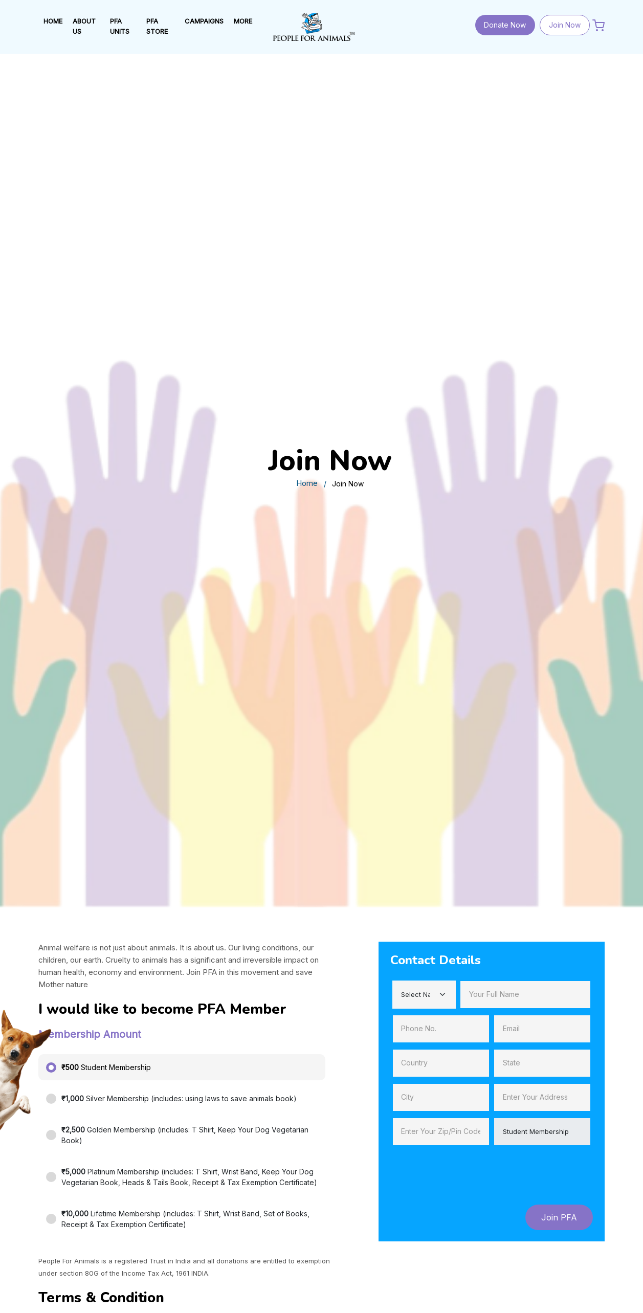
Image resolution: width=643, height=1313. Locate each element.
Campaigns (204, 21)
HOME (52, 21)
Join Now (565, 24)
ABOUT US (84, 26)
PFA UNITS (119, 26)
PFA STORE (157, 26)
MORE (243, 21)
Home (307, 483)
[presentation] (468, 1172)
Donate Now (505, 24)
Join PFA (559, 1217)
